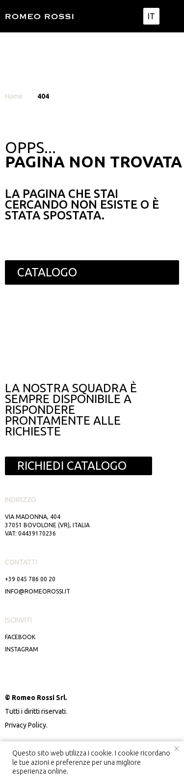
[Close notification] (177, 749)
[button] (78, 466)
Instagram (21, 649)
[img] (171, 16)
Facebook (20, 637)
